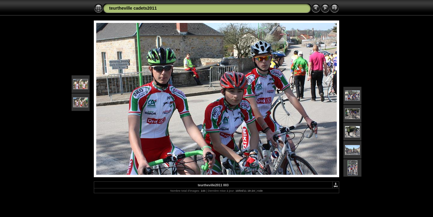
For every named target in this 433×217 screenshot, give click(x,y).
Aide (260, 190)
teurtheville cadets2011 (133, 8)
